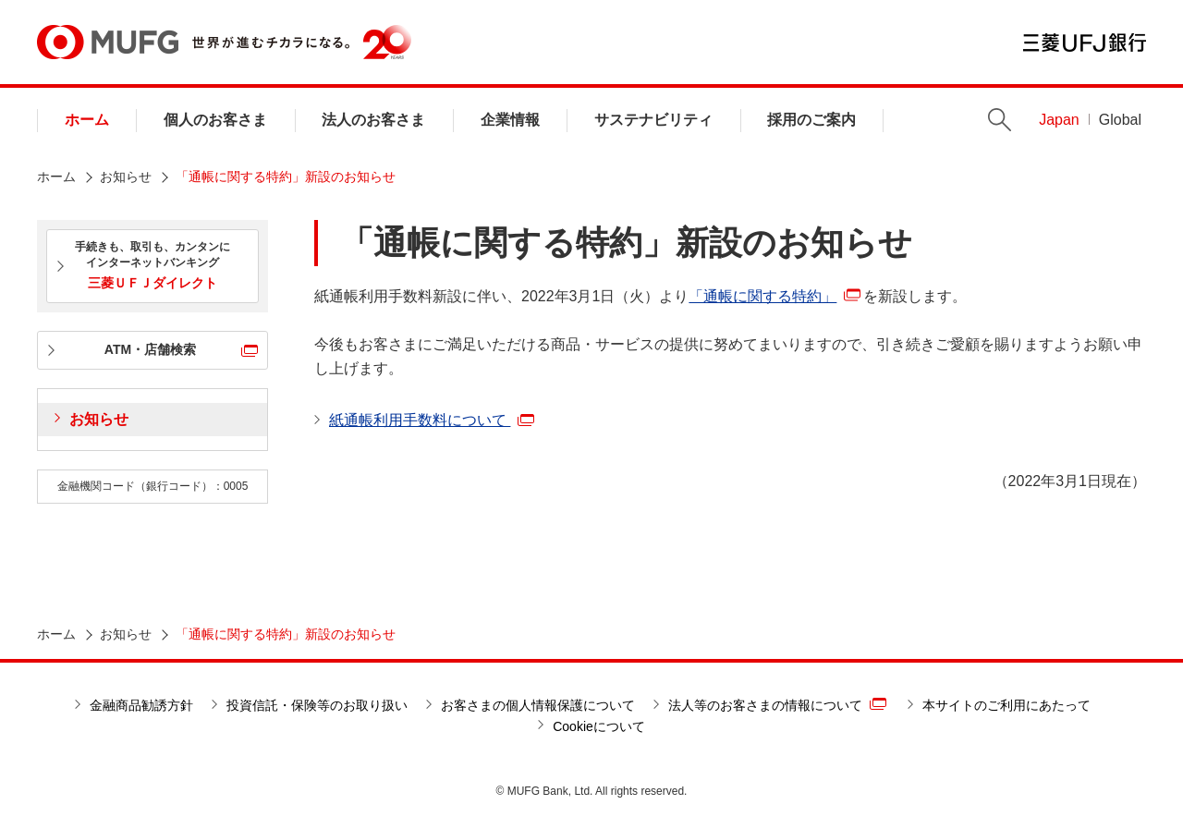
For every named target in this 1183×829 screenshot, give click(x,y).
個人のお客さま (215, 120)
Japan (1059, 120)
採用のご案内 (811, 120)
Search (999, 119)
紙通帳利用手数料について (431, 420)
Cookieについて (599, 726)
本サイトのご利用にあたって (1006, 705)
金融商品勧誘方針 (141, 705)
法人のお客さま (373, 120)
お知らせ (126, 176)
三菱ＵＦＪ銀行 (1084, 42)
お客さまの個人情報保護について (538, 705)
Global (1120, 120)
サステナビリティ (653, 120)
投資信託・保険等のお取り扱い (317, 705)
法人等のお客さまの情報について (777, 704)
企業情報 (510, 120)
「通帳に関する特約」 (762, 296)
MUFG (107, 42)
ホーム (87, 120)
